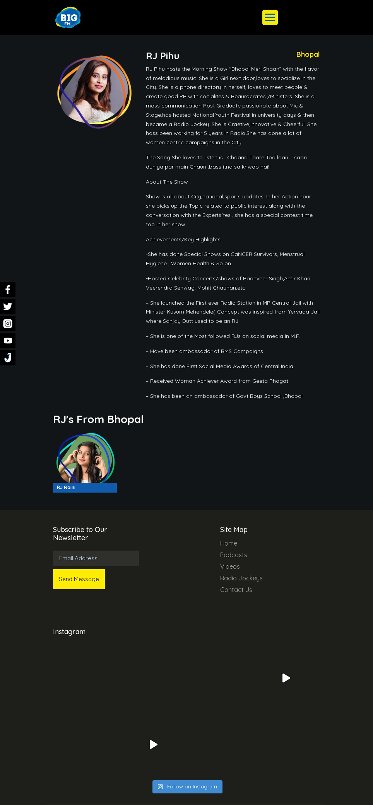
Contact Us (236, 590)
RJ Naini (66, 487)
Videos (230, 566)
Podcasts (233, 555)
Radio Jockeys (241, 578)
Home (228, 543)
